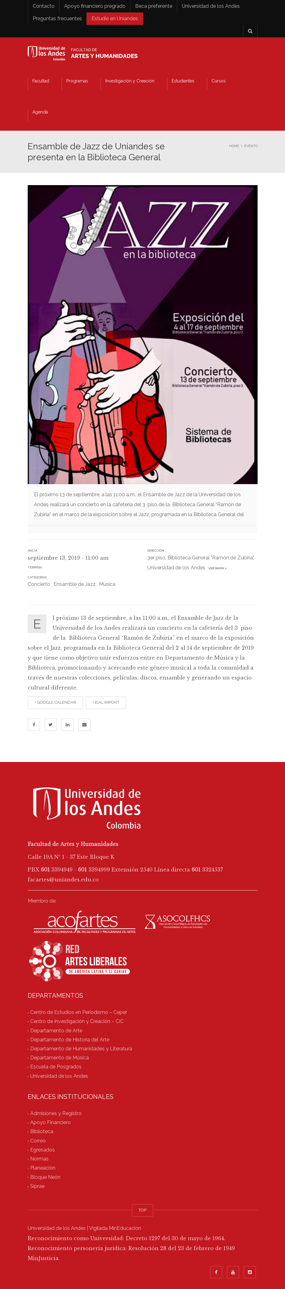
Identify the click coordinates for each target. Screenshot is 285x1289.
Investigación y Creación (129, 80)
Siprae (37, 1186)
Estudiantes (183, 80)
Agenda (40, 112)
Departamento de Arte (56, 1031)
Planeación (42, 1168)
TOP (142, 1210)
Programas (77, 80)
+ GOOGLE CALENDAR (55, 702)
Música (107, 584)
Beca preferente (153, 6)
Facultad (40, 80)
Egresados (42, 1150)
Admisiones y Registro (56, 1113)
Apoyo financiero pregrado (95, 6)
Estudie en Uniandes (115, 18)
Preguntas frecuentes (57, 18)
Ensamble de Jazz (75, 584)
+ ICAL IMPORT (106, 702)
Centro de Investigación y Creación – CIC (77, 1022)
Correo (38, 1141)
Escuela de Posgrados (56, 1067)
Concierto (39, 584)
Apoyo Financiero (50, 1123)
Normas (39, 1159)
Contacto (44, 6)
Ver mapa (216, 568)
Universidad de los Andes (211, 6)
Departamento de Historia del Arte (69, 1040)
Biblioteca (41, 1132)
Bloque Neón (45, 1177)
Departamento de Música (59, 1058)
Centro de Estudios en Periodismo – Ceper (78, 1012)
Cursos (218, 80)
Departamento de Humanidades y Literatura (81, 1049)
